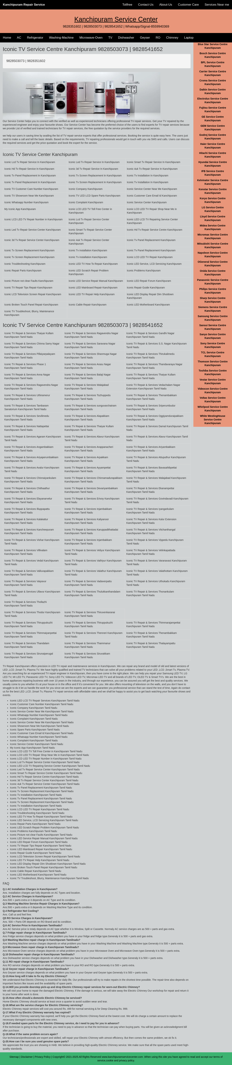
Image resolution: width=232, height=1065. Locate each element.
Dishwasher (126, 37)
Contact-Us (146, 4)
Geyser (145, 37)
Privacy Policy (43, 1056)
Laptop (189, 37)
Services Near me (217, 4)
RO (158, 37)
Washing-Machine (61, 37)
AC (19, 37)
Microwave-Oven (91, 37)
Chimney (172, 37)
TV (110, 37)
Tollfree (127, 4)
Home (7, 37)
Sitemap (14, 1056)
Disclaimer (27, 1056)
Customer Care (188, 4)
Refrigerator (35, 37)
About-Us (165, 4)
